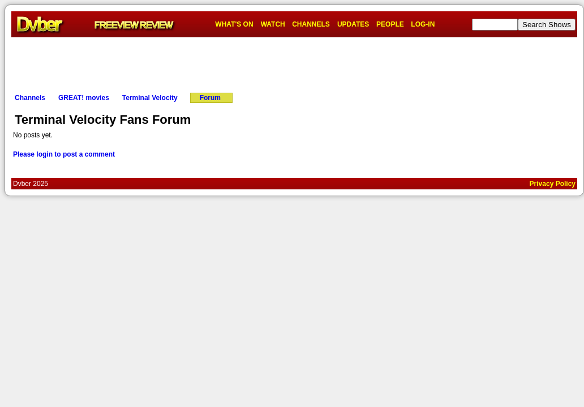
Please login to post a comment (64, 154)
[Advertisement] (294, 62)
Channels (30, 98)
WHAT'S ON (234, 24)
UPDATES (353, 24)
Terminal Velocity (150, 98)
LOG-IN (423, 24)
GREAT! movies (83, 98)
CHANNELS (311, 24)
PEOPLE (390, 24)
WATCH (273, 24)
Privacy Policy (553, 184)
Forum (210, 98)
